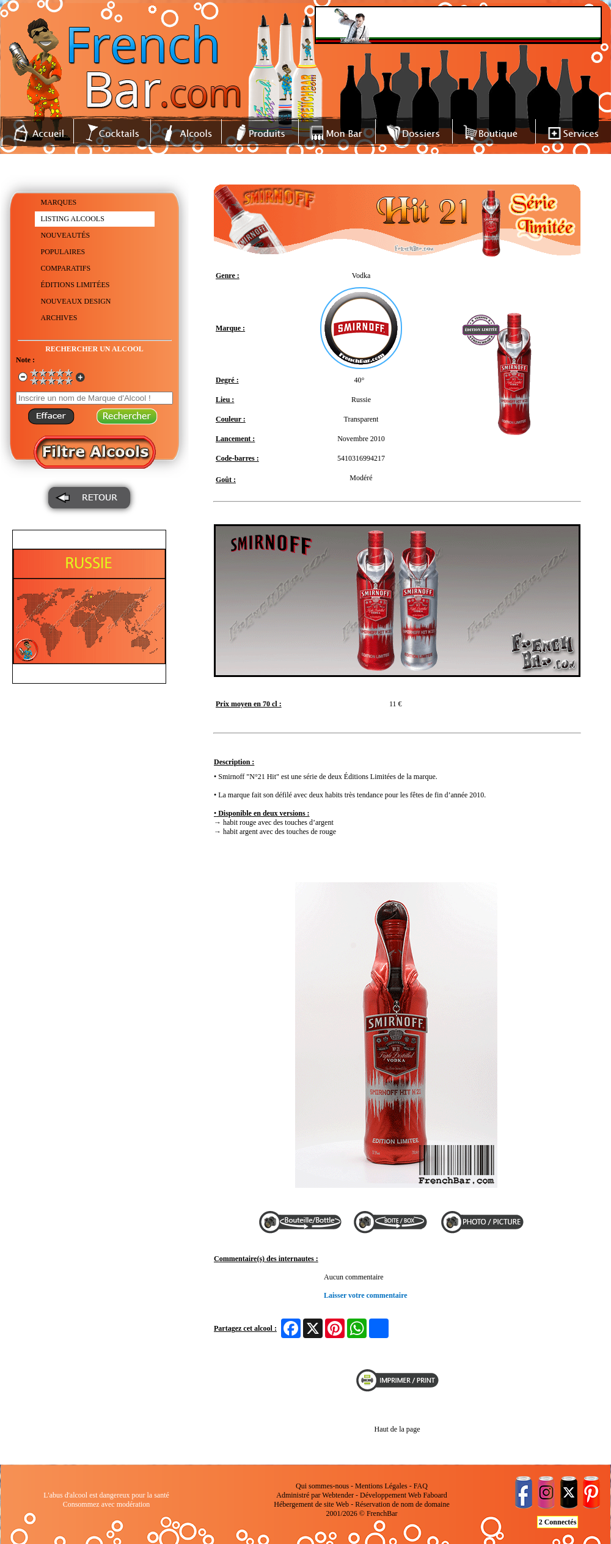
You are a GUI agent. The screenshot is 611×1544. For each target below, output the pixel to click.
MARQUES (59, 202)
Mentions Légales (381, 1486)
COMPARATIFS (66, 268)
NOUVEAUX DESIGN (76, 301)
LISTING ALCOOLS (72, 218)
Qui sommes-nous (322, 1486)
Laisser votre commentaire (366, 1295)
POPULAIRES (63, 251)
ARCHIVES (59, 317)
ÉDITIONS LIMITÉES (75, 284)
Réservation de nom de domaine (402, 1504)
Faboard (435, 1495)
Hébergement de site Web (311, 1504)
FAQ (421, 1486)
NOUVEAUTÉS (65, 235)
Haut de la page (397, 1429)
